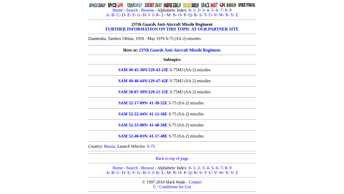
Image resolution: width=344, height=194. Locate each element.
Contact (195, 182)
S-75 (151, 146)
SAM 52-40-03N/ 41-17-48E (143, 136)
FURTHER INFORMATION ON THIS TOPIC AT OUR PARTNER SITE (172, 29)
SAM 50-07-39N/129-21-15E (143, 92)
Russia (109, 146)
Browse (147, 10)
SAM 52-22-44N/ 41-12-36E (143, 114)
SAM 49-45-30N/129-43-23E (143, 70)
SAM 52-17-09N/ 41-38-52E (143, 103)
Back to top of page (172, 158)
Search (132, 10)
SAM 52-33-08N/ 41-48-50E (143, 125)
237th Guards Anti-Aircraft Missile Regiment (179, 50)
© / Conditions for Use (172, 187)
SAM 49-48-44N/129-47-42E (143, 81)
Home (118, 10)
